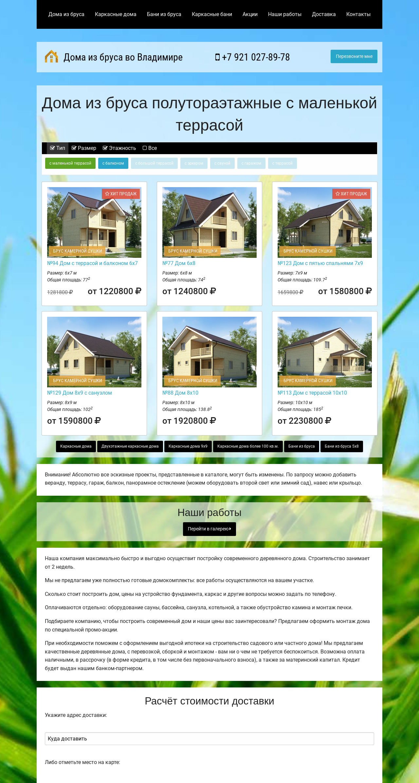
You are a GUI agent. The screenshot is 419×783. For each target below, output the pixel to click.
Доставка (324, 14)
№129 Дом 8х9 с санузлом (79, 393)
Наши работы (284, 14)
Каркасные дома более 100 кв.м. (248, 446)
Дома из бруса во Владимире (114, 56)
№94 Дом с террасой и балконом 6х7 (92, 263)
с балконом (113, 163)
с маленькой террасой (70, 163)
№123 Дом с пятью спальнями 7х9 (320, 263)
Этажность (119, 148)
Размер (84, 148)
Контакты (358, 14)
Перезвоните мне (354, 56)
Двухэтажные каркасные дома (130, 446)
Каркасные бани (212, 14)
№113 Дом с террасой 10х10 (312, 393)
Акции (250, 14)
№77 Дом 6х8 (178, 263)
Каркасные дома (116, 14)
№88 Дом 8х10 (180, 393)
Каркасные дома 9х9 (188, 446)
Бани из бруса (164, 14)
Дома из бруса (66, 14)
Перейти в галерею (209, 529)
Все (150, 148)
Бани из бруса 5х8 (342, 446)
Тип (57, 148)
